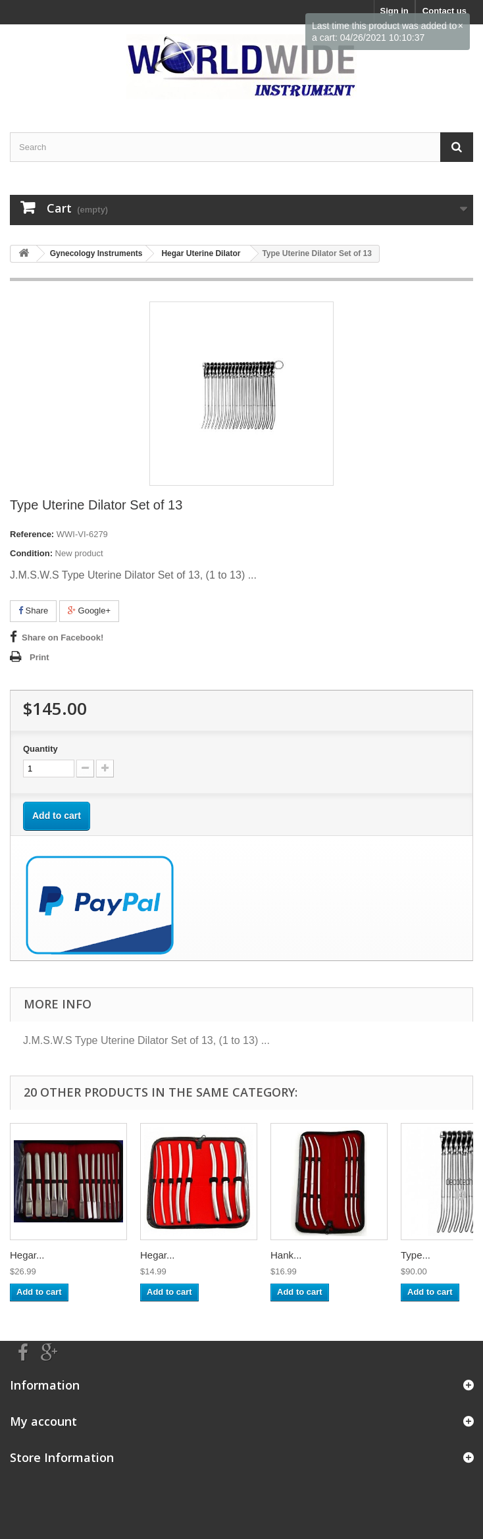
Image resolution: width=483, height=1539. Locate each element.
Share (33, 610)
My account (43, 1421)
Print (39, 657)
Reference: (32, 534)
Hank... (286, 1255)
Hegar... (27, 1255)
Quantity (40, 749)
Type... (415, 1255)
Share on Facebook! (62, 637)
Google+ (89, 610)
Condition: (31, 553)
